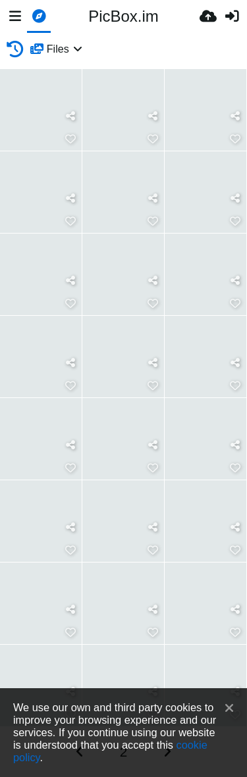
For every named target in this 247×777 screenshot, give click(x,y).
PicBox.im (123, 16)
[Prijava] (231, 16)
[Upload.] (208, 16)
